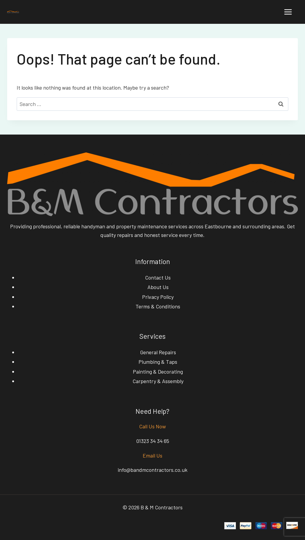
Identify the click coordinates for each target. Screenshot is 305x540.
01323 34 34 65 (152, 441)
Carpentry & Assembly (158, 381)
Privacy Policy (158, 297)
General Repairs (158, 352)
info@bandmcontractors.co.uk (152, 469)
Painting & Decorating (158, 371)
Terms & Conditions (158, 306)
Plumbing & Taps (158, 361)
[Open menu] (288, 12)
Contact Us (158, 277)
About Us (158, 287)
